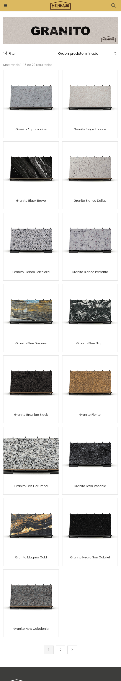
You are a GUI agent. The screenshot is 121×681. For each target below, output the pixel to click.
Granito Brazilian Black (31, 415)
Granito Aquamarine (30, 129)
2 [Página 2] (60, 650)
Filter (9, 53)
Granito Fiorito (90, 415)
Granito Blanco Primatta (90, 272)
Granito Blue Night (90, 343)
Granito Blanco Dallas (90, 201)
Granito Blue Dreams (31, 343)
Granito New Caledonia (31, 629)
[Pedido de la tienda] (85, 53)
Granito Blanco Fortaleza (30, 272)
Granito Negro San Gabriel (90, 557)
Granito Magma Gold (31, 557)
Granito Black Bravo (31, 201)
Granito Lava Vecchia (90, 486)
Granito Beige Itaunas (90, 129)
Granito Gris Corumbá (31, 486)
